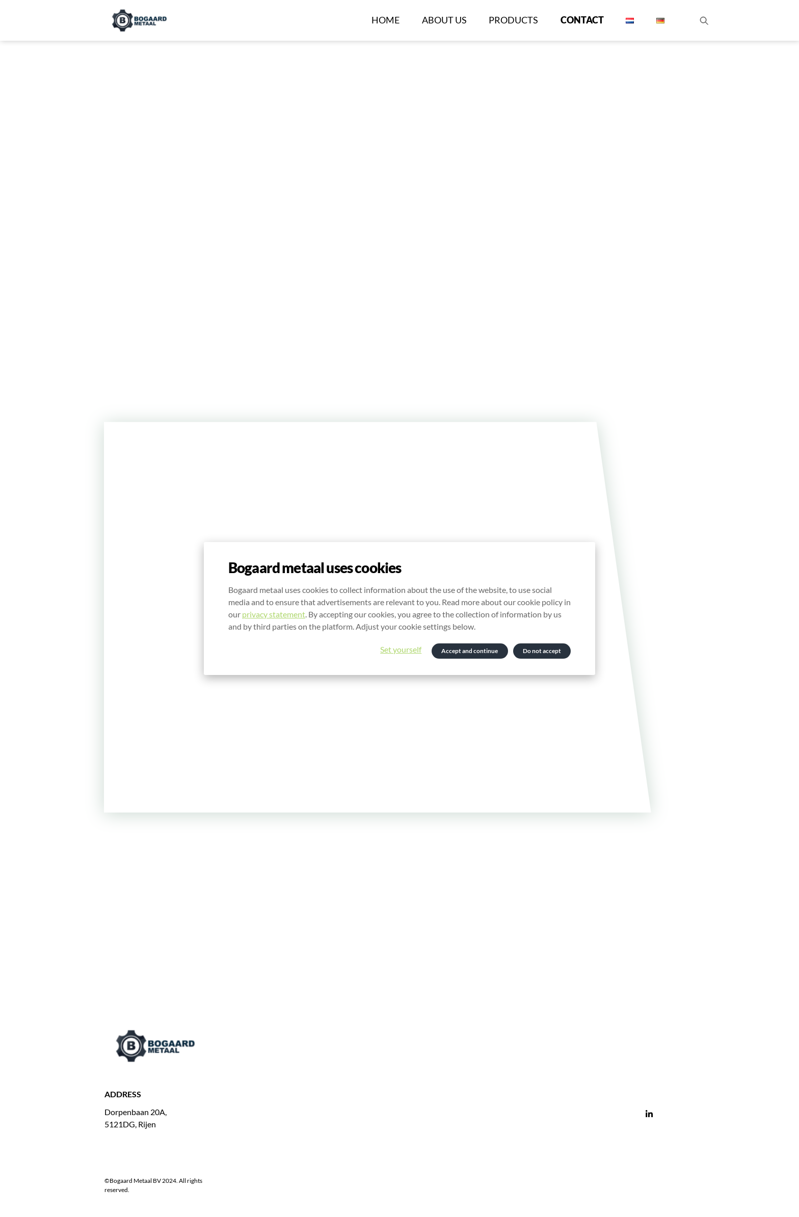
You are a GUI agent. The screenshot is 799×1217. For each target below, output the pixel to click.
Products (513, 19)
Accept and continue (469, 651)
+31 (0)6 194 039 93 (314, 1115)
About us (444, 19)
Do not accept (542, 651)
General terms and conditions (509, 1164)
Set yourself (400, 649)
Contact (582, 19)
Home (385, 19)
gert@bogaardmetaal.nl (320, 1127)
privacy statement (273, 614)
